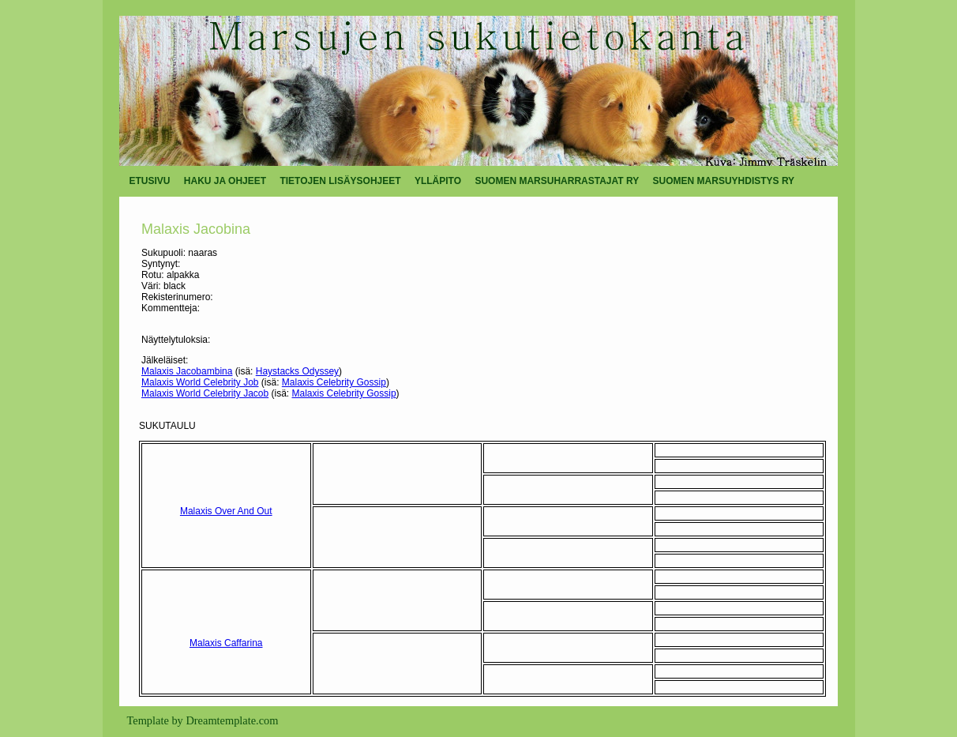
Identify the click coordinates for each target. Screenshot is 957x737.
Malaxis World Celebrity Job (200, 382)
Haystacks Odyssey (297, 371)
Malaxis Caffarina (226, 643)
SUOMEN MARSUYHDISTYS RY (724, 180)
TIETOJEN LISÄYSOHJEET (340, 180)
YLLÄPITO (438, 180)
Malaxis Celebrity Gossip (334, 382)
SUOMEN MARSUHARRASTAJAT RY (557, 180)
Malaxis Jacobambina (186, 371)
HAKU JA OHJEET (225, 180)
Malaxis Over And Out (226, 511)
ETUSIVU (150, 180)
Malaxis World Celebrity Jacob (204, 393)
